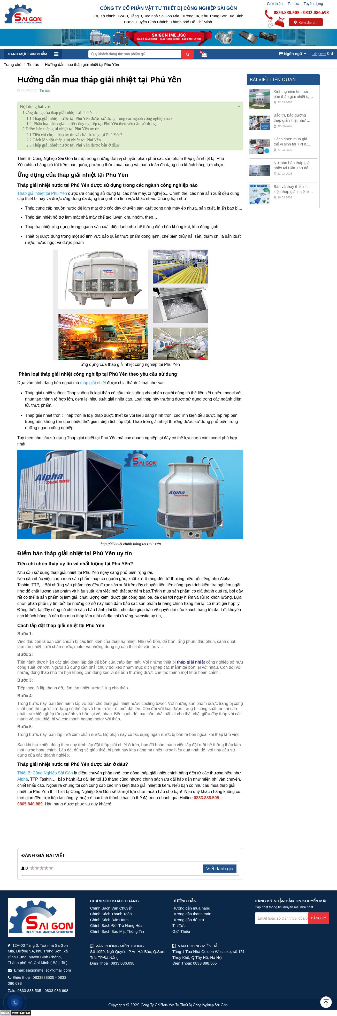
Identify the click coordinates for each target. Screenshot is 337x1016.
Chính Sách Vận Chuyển (111, 908)
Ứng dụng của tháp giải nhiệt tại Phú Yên (59, 112)
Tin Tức (179, 925)
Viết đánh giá (219, 868)
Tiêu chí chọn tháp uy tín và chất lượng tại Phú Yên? (74, 135)
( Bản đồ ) (58, 962)
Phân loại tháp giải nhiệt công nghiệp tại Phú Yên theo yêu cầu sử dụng (91, 123)
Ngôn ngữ (290, 53)
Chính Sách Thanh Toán (111, 914)
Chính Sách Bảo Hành (109, 920)
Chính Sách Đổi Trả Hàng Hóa (116, 925)
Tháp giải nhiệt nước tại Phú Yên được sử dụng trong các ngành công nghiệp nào (99, 118)
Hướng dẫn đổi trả (188, 920)
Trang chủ (12, 64)
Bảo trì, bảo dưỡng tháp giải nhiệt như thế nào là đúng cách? (293, 118)
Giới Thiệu (181, 931)
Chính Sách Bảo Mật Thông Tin (117, 931)
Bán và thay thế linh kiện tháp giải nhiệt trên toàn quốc (293, 189)
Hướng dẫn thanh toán (191, 914)
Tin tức (293, 4)
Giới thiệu (275, 4)
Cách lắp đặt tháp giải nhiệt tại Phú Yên (63, 140)
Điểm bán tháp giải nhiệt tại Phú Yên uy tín (60, 129)
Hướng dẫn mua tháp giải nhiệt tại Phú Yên (82, 64)
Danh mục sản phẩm (27, 54)
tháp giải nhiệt (191, 662)
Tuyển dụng (313, 4)
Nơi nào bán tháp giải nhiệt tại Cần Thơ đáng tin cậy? (293, 165)
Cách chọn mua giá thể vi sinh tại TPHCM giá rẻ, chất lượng (292, 142)
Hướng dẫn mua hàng (191, 908)
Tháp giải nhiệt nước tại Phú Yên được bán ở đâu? (73, 145)
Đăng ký (318, 918)
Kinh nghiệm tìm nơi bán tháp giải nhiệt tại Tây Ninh (292, 94)
